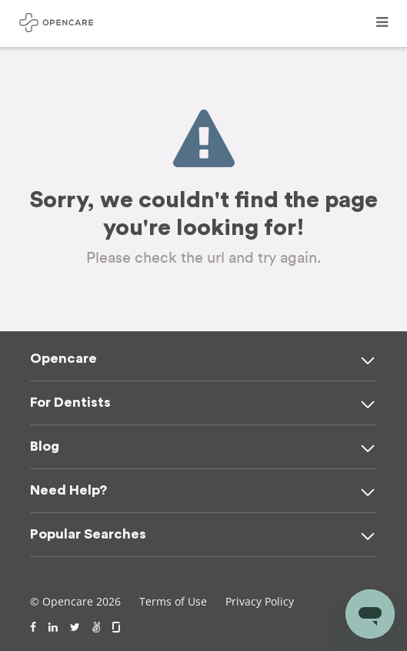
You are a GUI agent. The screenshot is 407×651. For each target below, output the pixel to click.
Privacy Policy (259, 601)
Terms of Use (173, 601)
